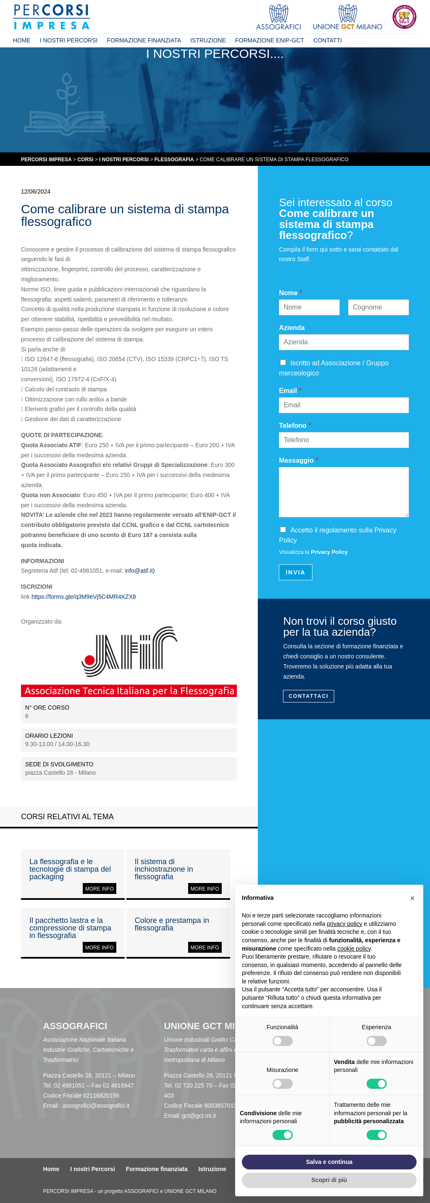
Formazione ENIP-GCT (269, 40)
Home (22, 40)
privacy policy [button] (344, 923)
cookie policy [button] (353, 948)
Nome (290, 292)
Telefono (295, 425)
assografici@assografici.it (96, 1105)
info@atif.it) (140, 570)
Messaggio (298, 460)
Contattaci (308, 696)
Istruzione (208, 40)
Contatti (327, 40)
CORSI (85, 159)
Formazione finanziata (144, 40)
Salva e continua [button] (329, 1161)
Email (290, 390)
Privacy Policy (329, 552)
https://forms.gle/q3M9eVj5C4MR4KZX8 (83, 596)
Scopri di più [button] (329, 1180)
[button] (412, 898)
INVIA (295, 572)
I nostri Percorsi (69, 40)
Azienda (291, 327)
